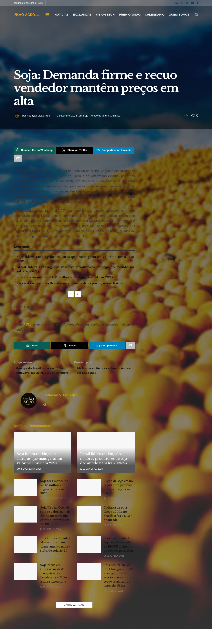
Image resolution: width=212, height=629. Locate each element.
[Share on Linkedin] (114, 150)
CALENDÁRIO (154, 14)
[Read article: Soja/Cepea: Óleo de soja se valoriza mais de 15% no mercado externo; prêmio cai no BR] (25, 520)
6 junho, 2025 (113, 597)
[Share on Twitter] (74, 150)
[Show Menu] (47, 14)
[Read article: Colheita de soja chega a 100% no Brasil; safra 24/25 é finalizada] (89, 520)
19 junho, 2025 (114, 531)
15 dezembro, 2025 (116, 504)
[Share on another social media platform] (18, 159)
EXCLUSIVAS (82, 14)
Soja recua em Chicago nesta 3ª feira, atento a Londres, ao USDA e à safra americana (54, 580)
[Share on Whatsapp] (34, 150)
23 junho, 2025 (50, 535)
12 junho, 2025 (114, 562)
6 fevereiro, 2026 (29, 475)
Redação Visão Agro (38, 115)
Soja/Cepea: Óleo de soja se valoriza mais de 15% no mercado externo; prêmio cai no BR (55, 522)
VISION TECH (105, 14)
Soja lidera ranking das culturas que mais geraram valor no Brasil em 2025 (39, 465)
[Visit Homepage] (27, 14)
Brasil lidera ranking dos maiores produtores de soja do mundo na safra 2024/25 (103, 465)
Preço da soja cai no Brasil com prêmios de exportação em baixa (69, 284)
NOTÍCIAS (62, 14)
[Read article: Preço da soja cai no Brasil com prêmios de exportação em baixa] (89, 493)
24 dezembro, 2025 (53, 504)
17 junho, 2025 (50, 562)
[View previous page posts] (71, 295)
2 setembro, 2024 (67, 115)
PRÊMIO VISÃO (130, 14)
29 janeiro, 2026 (91, 475)
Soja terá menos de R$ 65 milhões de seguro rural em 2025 (64, 278)
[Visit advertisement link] (74, 317)
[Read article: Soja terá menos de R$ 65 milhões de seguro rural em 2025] (25, 493)
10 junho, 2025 (50, 593)
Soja (85, 115)
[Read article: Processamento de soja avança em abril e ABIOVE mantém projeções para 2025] (89, 551)
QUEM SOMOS (179, 14)
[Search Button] (196, 14)
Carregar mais (74, 611)
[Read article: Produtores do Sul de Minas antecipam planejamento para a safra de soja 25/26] (25, 551)
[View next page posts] (78, 295)
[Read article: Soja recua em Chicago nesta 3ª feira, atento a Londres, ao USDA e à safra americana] (25, 577)
